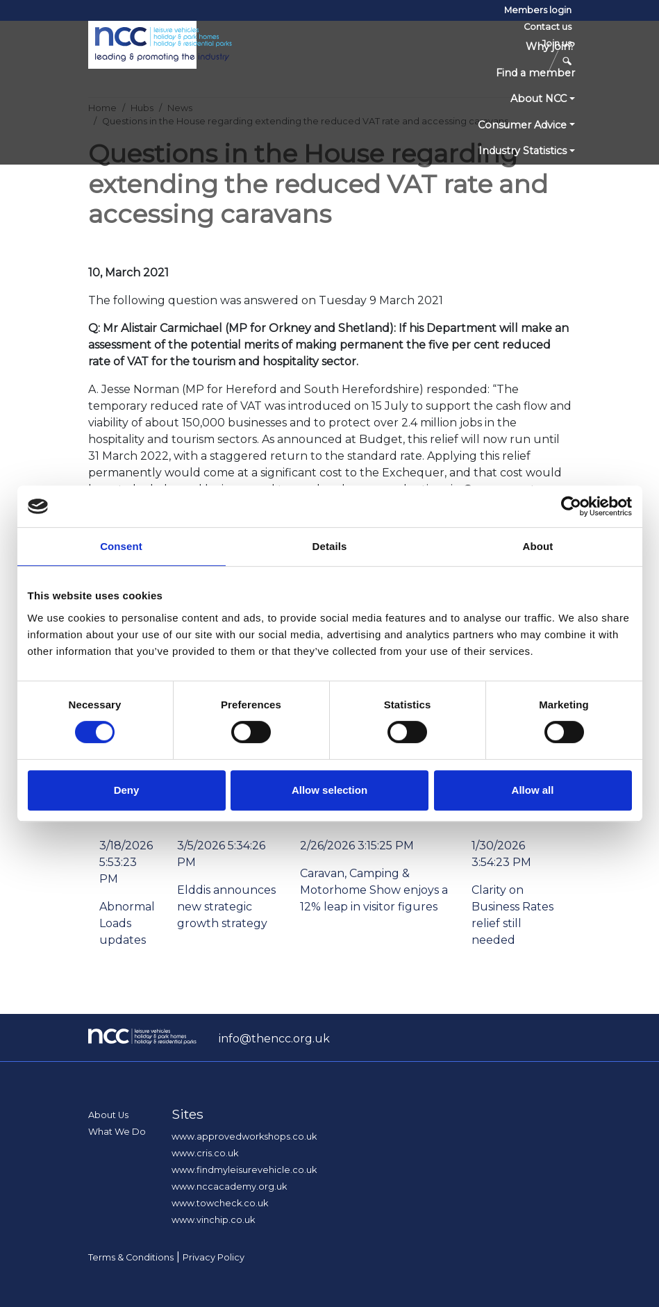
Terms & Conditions (131, 1257)
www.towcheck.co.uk (220, 1203)
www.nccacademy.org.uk (229, 1186)
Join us (557, 43)
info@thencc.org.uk (274, 1038)
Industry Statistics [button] (522, 150)
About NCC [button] (538, 98)
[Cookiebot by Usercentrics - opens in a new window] (571, 506)
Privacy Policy (213, 1257)
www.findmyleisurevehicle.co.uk (244, 1170)
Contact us (548, 27)
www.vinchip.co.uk (213, 1220)
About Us (108, 1115)
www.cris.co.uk (205, 1153)
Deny (127, 790)
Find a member (535, 73)
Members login (538, 10)
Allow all (533, 790)
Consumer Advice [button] (522, 125)
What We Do (117, 1131)
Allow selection (329, 790)
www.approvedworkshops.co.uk (244, 1136)
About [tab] (538, 546)
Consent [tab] (121, 546)
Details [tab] (329, 546)
